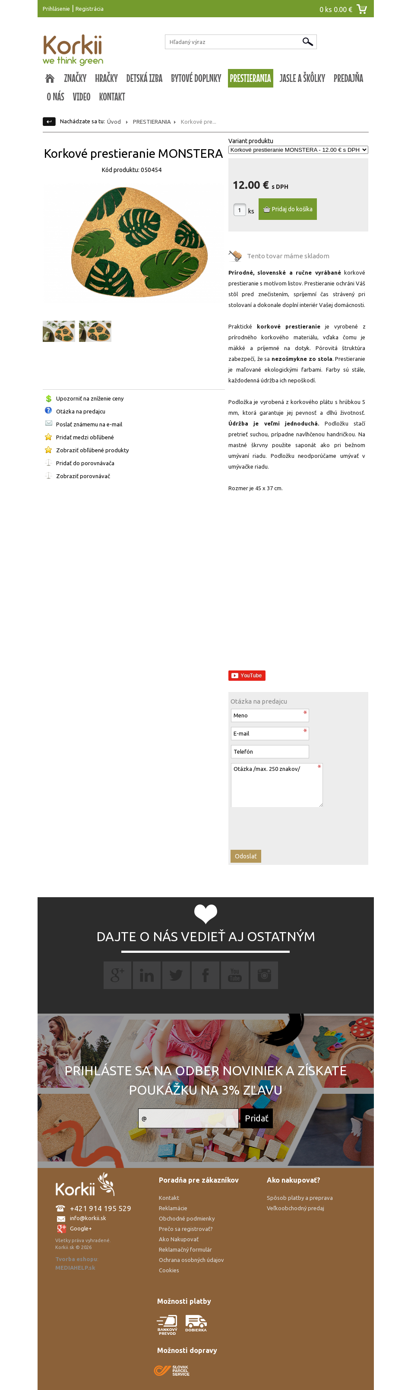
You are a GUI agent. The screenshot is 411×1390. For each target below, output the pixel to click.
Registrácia (90, 9)
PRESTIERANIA (250, 78)
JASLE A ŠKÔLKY (303, 78)
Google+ (81, 1228)
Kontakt (169, 1198)
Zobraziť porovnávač (83, 476)
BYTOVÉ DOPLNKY (196, 78)
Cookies (169, 1270)
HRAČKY (106, 78)
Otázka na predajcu (80, 411)
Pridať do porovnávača (85, 463)
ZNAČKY (75, 78)
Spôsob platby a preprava (300, 1198)
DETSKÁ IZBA (144, 78)
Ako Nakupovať (179, 1239)
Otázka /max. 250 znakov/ (277, 785)
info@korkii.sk (88, 1218)
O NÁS (55, 97)
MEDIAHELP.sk (75, 1268)
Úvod (114, 122)
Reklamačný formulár (185, 1249)
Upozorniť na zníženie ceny (89, 398)
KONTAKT (112, 97)
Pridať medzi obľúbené (85, 437)
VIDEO (82, 97)
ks (251, 211)
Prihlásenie (56, 9)
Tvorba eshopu (76, 1259)
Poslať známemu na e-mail (89, 424)
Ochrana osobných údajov (191, 1260)
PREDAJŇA (348, 78)
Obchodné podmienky (187, 1218)
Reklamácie (173, 1208)
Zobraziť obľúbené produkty (92, 450)
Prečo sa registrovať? (186, 1229)
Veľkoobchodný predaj (295, 1208)
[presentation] (277, 824)
